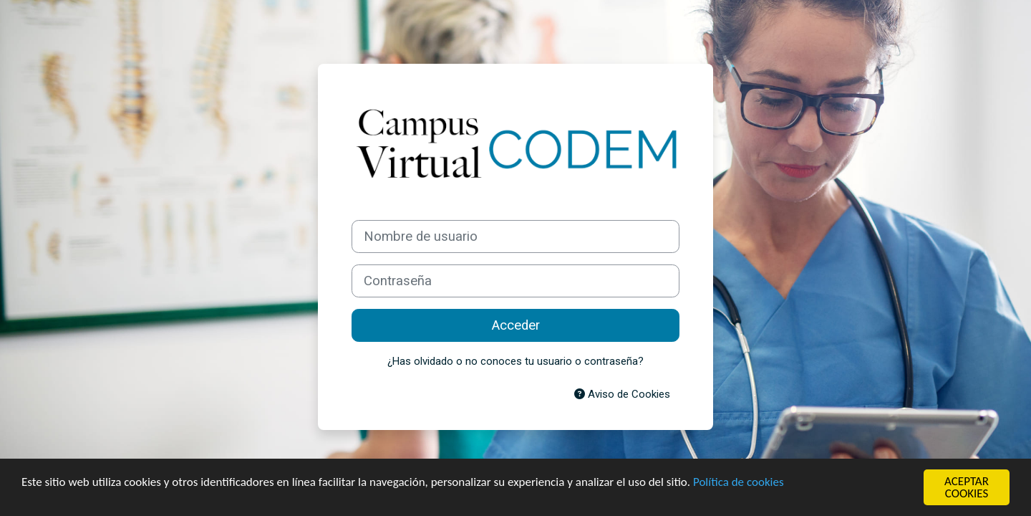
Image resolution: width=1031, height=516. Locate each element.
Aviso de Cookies (622, 394)
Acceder (516, 325)
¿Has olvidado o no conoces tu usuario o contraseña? (515, 361)
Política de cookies (738, 481)
